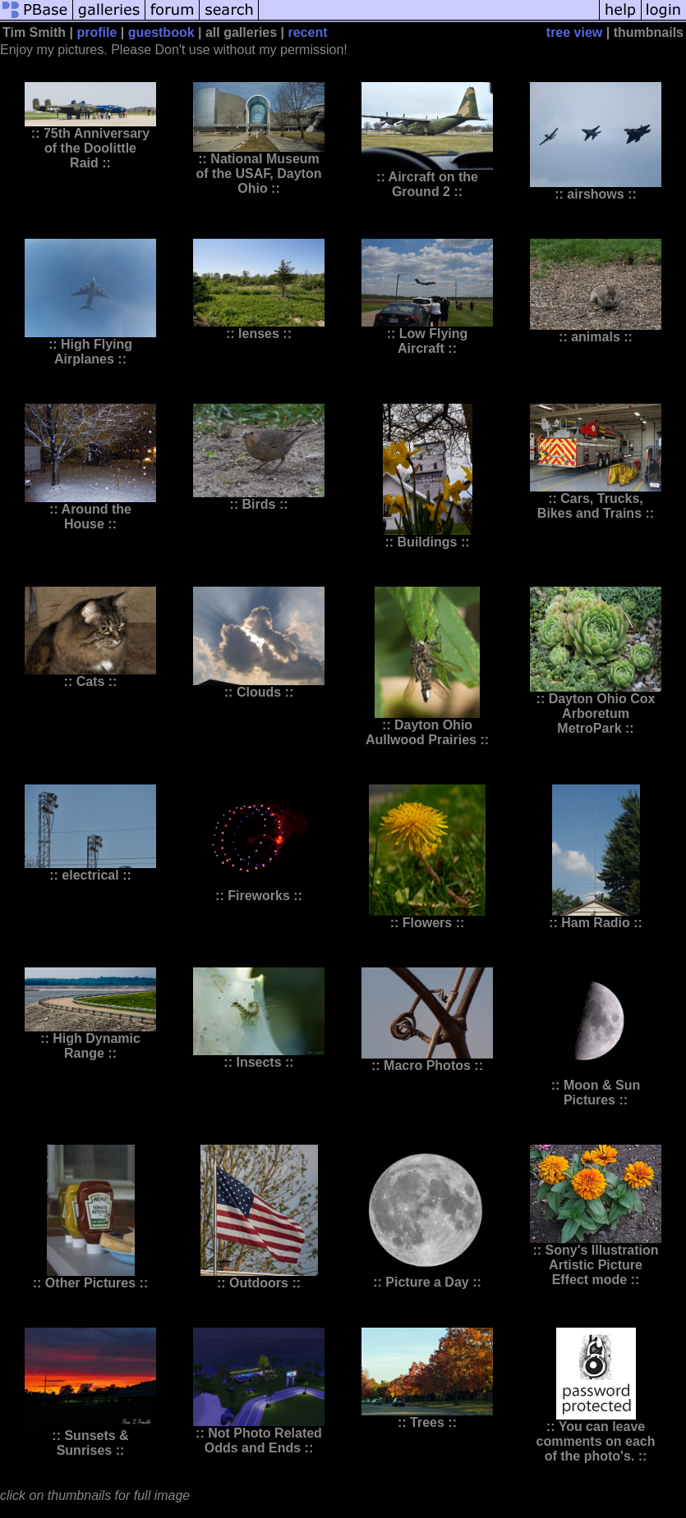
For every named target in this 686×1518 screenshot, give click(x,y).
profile (96, 32)
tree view (574, 32)
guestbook (161, 32)
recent (307, 32)
